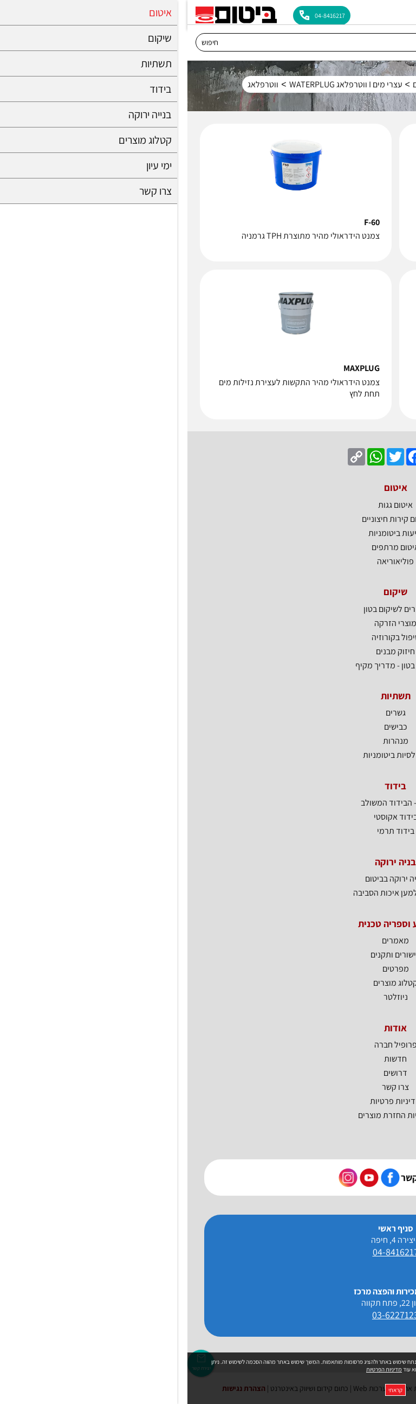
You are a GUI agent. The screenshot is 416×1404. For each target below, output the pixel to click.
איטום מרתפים (208, 547)
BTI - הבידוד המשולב (208, 802)
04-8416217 (208, 1252)
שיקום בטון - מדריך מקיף (208, 665)
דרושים (208, 1072)
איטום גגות (208, 504)
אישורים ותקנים (208, 954)
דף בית (390, 84)
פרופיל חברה (208, 1044)
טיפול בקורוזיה (208, 637)
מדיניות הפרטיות (196, 1369)
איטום (358, 84)
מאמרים (208, 940)
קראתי (208, 1390)
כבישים (208, 726)
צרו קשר (208, 1087)
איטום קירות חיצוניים (208, 519)
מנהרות (208, 740)
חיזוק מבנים (207, 651)
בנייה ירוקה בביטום (208, 878)
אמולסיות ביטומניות (208, 755)
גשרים (208, 712)
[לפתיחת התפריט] (401, 12)
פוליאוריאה (208, 561)
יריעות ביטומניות (208, 533)
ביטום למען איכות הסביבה (208, 892)
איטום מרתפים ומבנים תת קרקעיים (282, 84)
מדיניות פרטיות (208, 1101)
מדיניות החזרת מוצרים (208, 1115)
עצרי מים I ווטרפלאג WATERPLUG (158, 84)
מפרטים (208, 968)
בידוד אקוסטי (208, 816)
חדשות (208, 1058)
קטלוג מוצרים (208, 982)
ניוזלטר (208, 997)
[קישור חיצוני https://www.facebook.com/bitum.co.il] (202, 1177)
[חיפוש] (197, 42)
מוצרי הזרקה (208, 623)
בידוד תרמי (208, 831)
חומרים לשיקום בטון (208, 609)
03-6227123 (208, 1315)
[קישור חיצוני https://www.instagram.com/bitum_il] (160, 1177)
